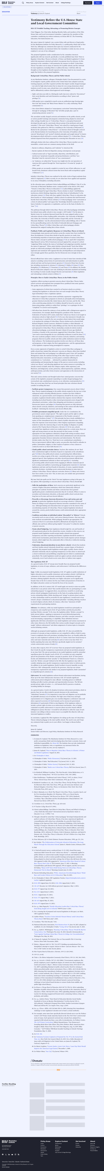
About (57, 2)
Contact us (93, 1149)
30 (72, 272)
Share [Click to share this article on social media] (78, 13)
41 (69, 460)
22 (56, 265)
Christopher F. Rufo (42, 755)
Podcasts (57, 1149)
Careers (78, 1145)
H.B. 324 (39, 1034)
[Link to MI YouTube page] (12, 1155)
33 (84, 334)
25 (79, 265)
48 (49, 701)
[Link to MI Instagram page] (15, 1155)
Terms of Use (5, 1161)
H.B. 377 (37, 889)
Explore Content (39, 2)
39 (60, 446)
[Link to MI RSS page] (18, 1155)
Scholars (92, 1145)
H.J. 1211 (37, 892)
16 (36, 206)
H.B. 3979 (37, 903)
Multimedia (58, 1147)
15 (59, 199)
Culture (42, 1145)
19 (64, 240)
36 (54, 404)
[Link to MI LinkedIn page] (9, 1155)
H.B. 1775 (37, 897)
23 (65, 265)
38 (66, 427)
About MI (55, 743)
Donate (37, 1060)
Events (77, 1143)
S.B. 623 (36, 900)
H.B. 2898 (37, 883)
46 (51, 672)
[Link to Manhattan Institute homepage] (9, 1142)
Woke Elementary (54, 758)
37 (53, 418)
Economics (43, 1147)
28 (59, 267)
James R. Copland (44, 13)
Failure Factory (53, 764)
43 (71, 471)
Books (56, 1145)
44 (58, 640)
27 (49, 267)
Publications (58, 1143)
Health (42, 1152)
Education (6, 12)
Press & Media (94, 1150)
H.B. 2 (36, 895)
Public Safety (44, 1154)
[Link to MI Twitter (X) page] (6, 1155)
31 (59, 274)
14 (44, 195)
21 (63, 263)
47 (46, 694)
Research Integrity (95, 1147)
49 (39, 703)
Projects (57, 1150)
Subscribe (78, 1147)
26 (39, 267)
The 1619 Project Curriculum (43, 1022)
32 (56, 317)
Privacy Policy (11, 1161)
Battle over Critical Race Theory (58, 767)
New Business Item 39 (62, 924)
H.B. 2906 (59, 883)
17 (72, 212)
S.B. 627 (36, 886)
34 (40, 373)
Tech (42, 1156)
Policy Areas (29, 2)
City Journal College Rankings (63, 1152)
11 (42, 172)
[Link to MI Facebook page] (2, 1155)
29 (69, 267)
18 (46, 225)
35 (83, 381)
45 (56, 644)
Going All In (64, 927)
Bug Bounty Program (24, 1161)
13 (61, 189)
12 (44, 178)
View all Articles (7, 7)
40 (37, 454)
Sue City (48, 1051)
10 (82, 138)
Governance (44, 1150)
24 (72, 265)
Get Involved (49, 2)
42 (78, 465)
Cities (42, 1143)
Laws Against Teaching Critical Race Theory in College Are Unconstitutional (59, 934)
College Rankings (65, 2)
